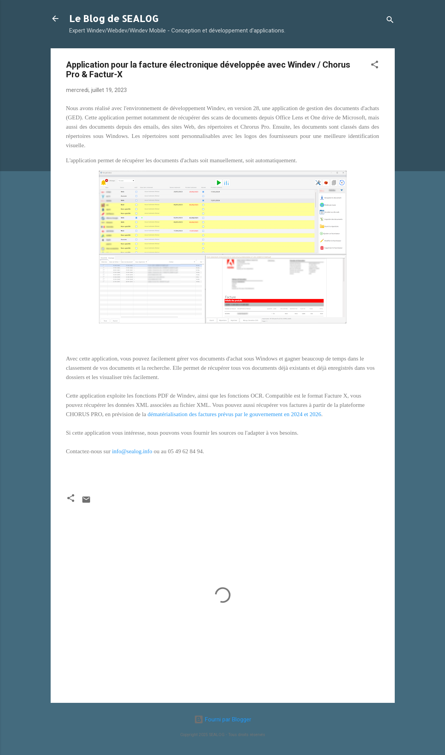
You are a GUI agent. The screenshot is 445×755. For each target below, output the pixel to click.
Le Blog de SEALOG (114, 18)
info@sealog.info (132, 451)
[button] (374, 66)
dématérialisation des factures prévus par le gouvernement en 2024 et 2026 (234, 414)
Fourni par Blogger (222, 719)
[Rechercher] (390, 21)
